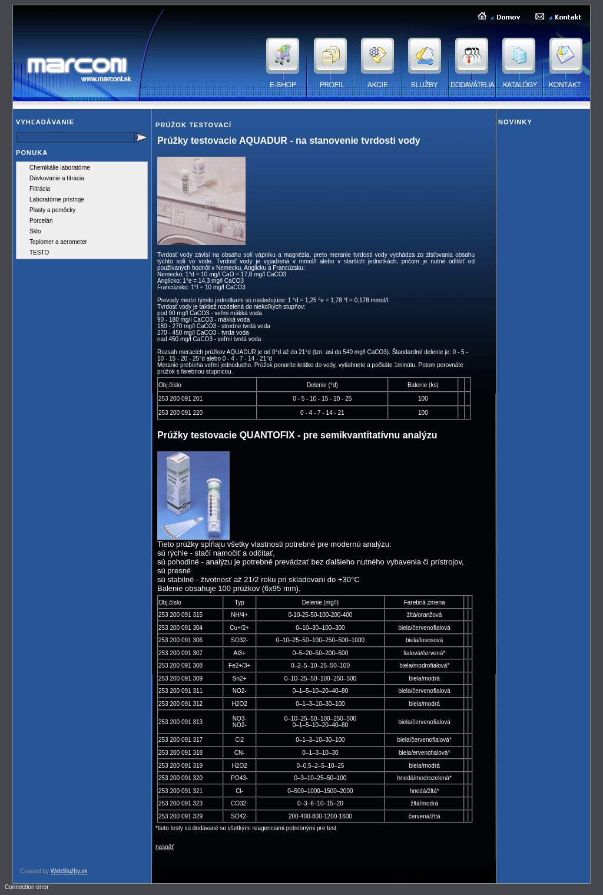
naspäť (164, 847)
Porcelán (40, 220)
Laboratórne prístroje (56, 199)
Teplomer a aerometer (58, 242)
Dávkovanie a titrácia (56, 178)
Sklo (35, 231)
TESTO (39, 252)
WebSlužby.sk (69, 871)
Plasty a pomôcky (52, 210)
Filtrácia (39, 189)
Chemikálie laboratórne (59, 167)
